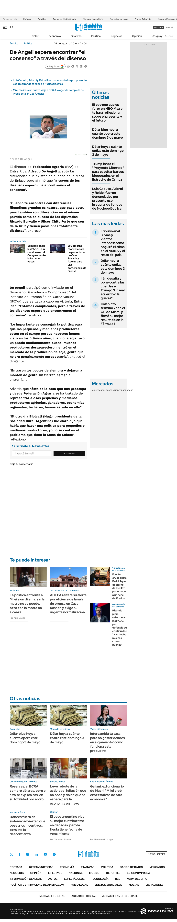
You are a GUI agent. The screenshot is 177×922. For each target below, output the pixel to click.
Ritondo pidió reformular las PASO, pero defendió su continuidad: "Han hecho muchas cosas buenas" (120, 627)
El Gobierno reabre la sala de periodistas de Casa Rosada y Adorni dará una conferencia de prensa (77, 258)
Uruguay (157, 36)
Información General (26, 879)
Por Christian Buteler (60, 839)
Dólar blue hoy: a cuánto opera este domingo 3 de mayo (107, 133)
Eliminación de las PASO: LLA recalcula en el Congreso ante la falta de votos (36, 253)
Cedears (128, 390)
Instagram (27, 854)
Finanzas (76, 36)
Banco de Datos (131, 867)
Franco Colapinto (143, 19)
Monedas (97, 390)
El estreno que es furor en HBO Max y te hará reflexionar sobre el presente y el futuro (107, 112)
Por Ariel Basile (17, 617)
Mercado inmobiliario (93, 19)
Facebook (19, 854)
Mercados (157, 867)
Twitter (11, 854)
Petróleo (42, 19)
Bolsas (106, 390)
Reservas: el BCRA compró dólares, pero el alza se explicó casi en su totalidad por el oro (28, 792)
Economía (54, 36)
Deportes (113, 873)
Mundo (94, 873)
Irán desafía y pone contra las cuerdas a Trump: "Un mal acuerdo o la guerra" (113, 288)
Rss (117, 879)
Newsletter (169, 36)
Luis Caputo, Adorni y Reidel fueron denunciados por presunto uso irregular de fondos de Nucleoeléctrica (50, 82)
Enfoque (27, 19)
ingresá (169, 27)
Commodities (117, 390)
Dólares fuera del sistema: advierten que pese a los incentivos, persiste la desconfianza (27, 825)
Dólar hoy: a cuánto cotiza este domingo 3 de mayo (108, 151)
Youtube (45, 854)
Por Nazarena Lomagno (102, 839)
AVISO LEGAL (79, 885)
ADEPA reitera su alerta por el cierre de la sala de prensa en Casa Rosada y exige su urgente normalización (68, 603)
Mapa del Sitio (137, 879)
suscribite (158, 27)
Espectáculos (74, 879)
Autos (52, 879)
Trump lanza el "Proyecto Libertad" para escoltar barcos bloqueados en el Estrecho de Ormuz (108, 172)
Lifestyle (55, 873)
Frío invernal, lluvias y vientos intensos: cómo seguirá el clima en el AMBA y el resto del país (113, 243)
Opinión (137, 36)
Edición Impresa (138, 873)
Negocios (116, 36)
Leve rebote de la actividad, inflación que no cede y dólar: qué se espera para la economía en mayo (68, 795)
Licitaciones (154, 885)
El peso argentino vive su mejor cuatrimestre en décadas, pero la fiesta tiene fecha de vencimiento (67, 825)
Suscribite (69, 453)
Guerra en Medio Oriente (64, 19)
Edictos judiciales (108, 885)
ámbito (14, 43)
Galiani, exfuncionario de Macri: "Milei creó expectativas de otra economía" (107, 792)
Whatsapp (54, 854)
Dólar (35, 36)
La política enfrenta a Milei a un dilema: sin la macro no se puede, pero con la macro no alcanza (27, 603)
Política (96, 36)
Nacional (76, 873)
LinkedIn (36, 854)
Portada (16, 867)
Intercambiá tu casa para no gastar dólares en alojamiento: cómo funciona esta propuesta (107, 742)
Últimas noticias (41, 867)
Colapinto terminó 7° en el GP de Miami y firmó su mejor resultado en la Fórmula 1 (113, 314)
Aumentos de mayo (119, 19)
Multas (134, 885)
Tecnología (100, 879)
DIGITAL (52, 896)
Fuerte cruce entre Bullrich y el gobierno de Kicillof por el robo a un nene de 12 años (119, 586)
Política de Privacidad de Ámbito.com (37, 885)
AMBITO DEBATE (119, 896)
